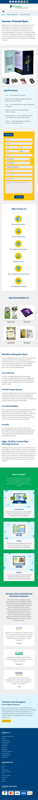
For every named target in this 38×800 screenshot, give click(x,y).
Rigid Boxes (4, 749)
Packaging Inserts (6, 742)
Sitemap (4, 781)
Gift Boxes (4, 747)
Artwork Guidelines (6, 775)
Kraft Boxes (4, 757)
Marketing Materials (12, 14)
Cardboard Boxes (6, 753)
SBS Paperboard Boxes (7, 751)
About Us (4, 766)
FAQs (3, 773)
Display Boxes (5, 744)
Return (3, 779)
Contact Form (6, 721)
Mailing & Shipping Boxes (8, 736)
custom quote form (16, 512)
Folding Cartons (5, 740)
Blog (3, 768)
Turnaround (4, 777)
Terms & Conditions (6, 771)
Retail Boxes (5, 745)
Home (3, 14)
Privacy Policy (5, 770)
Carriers (3, 738)
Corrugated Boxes (6, 755)
